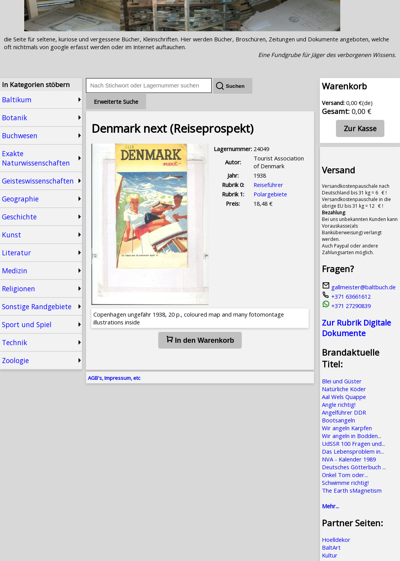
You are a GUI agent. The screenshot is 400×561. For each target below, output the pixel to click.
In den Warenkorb (200, 340)
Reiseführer (268, 185)
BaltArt (331, 547)
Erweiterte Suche (116, 101)
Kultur (330, 555)
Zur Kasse (360, 128)
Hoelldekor (336, 539)
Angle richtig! (338, 404)
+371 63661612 (346, 296)
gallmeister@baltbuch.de (359, 287)
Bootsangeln (338, 420)
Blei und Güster (342, 381)
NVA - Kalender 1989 (349, 459)
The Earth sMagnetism (352, 490)
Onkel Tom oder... (345, 475)
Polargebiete (270, 194)
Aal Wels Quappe (344, 397)
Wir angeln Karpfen (347, 428)
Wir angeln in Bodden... (351, 436)
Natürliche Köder (344, 389)
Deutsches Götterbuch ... (354, 467)
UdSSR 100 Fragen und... (353, 443)
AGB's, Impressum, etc (114, 377)
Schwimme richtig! (345, 482)
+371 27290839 (346, 306)
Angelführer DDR (344, 412)
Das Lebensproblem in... (353, 451)
